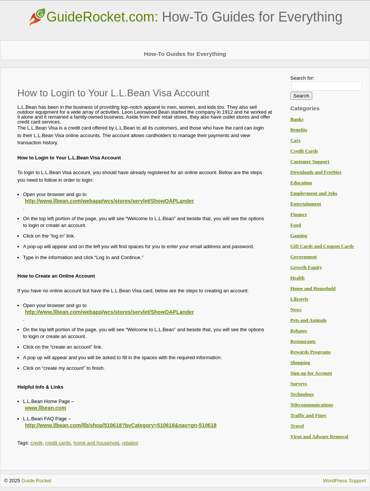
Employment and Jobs (313, 193)
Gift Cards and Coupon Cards (322, 246)
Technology (302, 394)
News (296, 309)
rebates (130, 443)
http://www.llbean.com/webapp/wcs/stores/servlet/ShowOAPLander (109, 201)
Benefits (298, 130)
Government (303, 256)
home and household (96, 443)
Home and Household (313, 288)
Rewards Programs (310, 352)
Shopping (300, 362)
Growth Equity (306, 267)
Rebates (298, 331)
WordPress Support (344, 480)
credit (37, 443)
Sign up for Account (311, 373)
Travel (297, 426)
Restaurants (303, 341)
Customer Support (309, 161)
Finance (298, 214)
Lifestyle (299, 299)
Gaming (298, 235)
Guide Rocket (36, 480)
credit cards (58, 443)
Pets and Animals (308, 320)
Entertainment (305, 204)
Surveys (298, 383)
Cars (295, 140)
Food (295, 225)
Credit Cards (304, 151)
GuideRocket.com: (185, 17)
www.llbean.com (45, 408)
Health (297, 278)
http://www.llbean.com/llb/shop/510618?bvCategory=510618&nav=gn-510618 (121, 425)
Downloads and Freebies (316, 172)
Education (301, 182)
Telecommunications (311, 405)
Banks (297, 119)
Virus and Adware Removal (319, 436)
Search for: (302, 78)
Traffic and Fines (308, 415)
